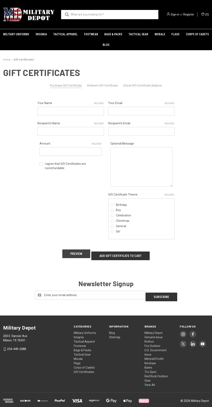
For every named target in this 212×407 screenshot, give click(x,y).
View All (150, 378)
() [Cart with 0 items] (205, 14)
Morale (160, 34)
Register (188, 14)
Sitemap (114, 330)
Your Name (70, 103)
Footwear (91, 34)
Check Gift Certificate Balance (142, 85)
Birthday (121, 204)
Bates (148, 361)
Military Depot (154, 326)
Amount (71, 144)
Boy (118, 210)
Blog (106, 44)
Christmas (122, 220)
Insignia (41, 34)
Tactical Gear (138, 34)
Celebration (123, 215)
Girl (118, 231)
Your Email (141, 103)
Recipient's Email (141, 123)
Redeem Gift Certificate (102, 85)
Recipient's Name (70, 123)
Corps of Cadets (197, 34)
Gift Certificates (84, 365)
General (121, 226)
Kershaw (150, 356)
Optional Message (122, 143)
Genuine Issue (154, 330)
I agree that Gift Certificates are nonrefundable (65, 166)
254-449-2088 (16, 342)
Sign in (175, 14)
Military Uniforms (16, 34)
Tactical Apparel (65, 34)
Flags (175, 34)
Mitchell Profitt (154, 352)
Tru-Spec (151, 365)
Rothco (149, 335)
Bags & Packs (113, 34)
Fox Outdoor (152, 339)
